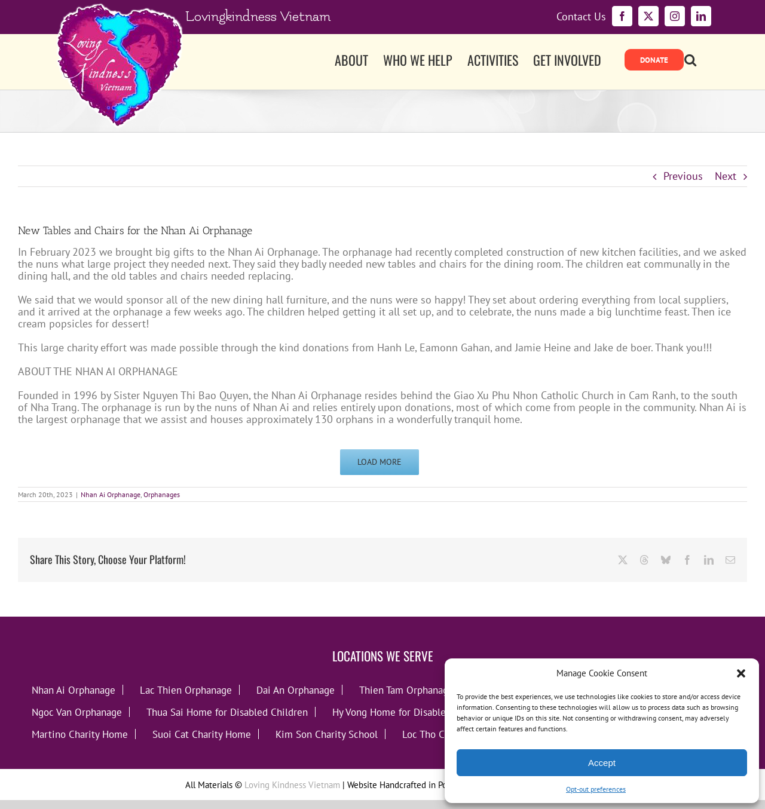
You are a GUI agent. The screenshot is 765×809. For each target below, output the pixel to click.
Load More (379, 461)
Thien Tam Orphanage (406, 690)
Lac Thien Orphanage (186, 690)
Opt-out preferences (596, 789)
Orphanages (161, 494)
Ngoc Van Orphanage (77, 712)
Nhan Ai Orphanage (110, 494)
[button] (741, 673)
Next (725, 176)
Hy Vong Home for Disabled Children (411, 712)
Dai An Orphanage (295, 690)
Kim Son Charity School (327, 734)
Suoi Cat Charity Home (201, 734)
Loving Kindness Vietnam (292, 784)
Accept (602, 763)
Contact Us (581, 17)
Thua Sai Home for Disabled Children (227, 712)
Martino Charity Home (80, 734)
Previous (683, 176)
